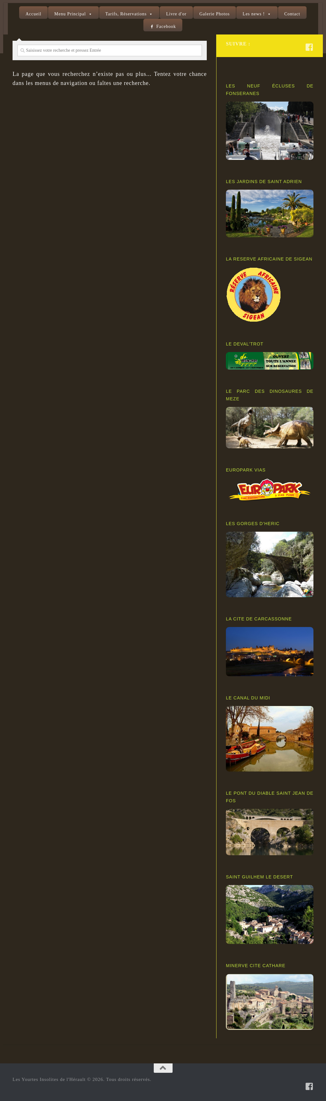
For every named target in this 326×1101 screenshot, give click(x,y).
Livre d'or (176, 14)
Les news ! (254, 14)
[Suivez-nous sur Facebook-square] (309, 47)
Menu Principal (70, 14)
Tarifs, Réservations (126, 14)
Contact (292, 14)
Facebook (166, 26)
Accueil (33, 14)
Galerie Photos (215, 14)
